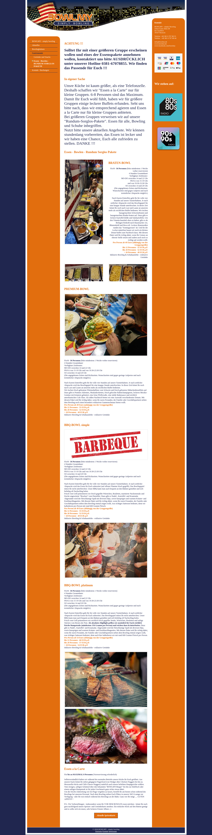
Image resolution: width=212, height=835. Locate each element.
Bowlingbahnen (38, 49)
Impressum (113, 831)
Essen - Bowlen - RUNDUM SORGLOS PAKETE (44, 63)
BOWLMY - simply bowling (43, 41)
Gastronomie (37, 53)
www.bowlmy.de (160, 44)
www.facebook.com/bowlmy (164, 46)
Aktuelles (36, 45)
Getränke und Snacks (42, 57)
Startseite (98, 831)
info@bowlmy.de (160, 42)
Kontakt (105, 831)
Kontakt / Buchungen (40, 70)
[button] (106, 815)
